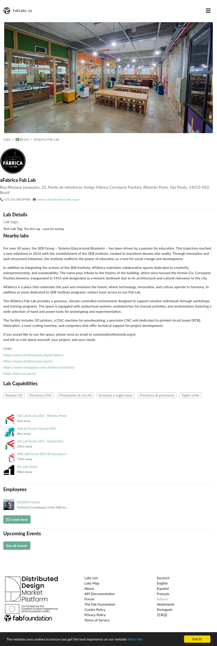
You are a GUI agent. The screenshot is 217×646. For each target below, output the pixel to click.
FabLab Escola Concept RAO (36, 428)
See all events (16, 545)
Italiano (162, 599)
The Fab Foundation (99, 604)
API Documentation (99, 594)
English (162, 583)
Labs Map (91, 583)
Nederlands (165, 604)
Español (163, 588)
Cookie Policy (94, 609)
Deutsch (163, 578)
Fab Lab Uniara (27, 467)
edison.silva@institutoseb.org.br (58, 199)
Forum (89, 599)
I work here (17, 519)
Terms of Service (97, 620)
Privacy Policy (95, 615)
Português (164, 609)
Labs (7, 139)
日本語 (162, 615)
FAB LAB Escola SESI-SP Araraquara (42, 454)
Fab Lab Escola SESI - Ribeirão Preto (42, 416)
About (89, 588)
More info (135, 639)
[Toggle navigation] (208, 10)
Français (163, 594)
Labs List (91, 578)
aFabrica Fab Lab (46, 139)
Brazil (22, 139)
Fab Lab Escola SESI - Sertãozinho (40, 441)
